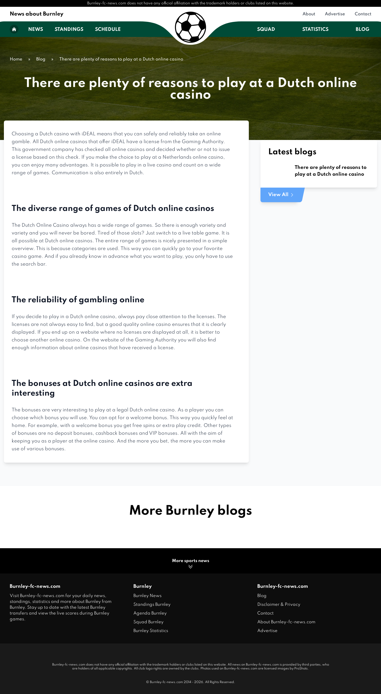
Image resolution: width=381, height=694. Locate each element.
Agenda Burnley (150, 613)
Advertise (335, 14)
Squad (266, 29)
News (35, 29)
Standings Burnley (152, 604)
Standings (69, 29)
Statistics (315, 29)
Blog (362, 29)
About (309, 14)
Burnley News (147, 596)
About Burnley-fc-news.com (286, 622)
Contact (363, 14)
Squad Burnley (148, 622)
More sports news (190, 564)
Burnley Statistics (150, 631)
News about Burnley (36, 14)
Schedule (108, 29)
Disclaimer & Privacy (278, 604)
